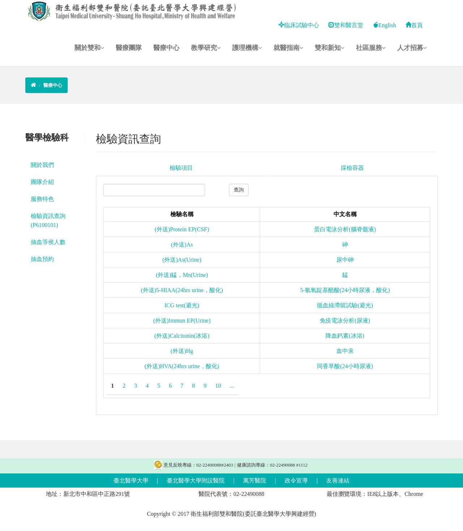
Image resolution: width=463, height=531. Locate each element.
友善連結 (337, 480)
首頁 (414, 25)
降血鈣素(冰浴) (345, 336)
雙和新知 (329, 47)
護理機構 (247, 47)
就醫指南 (288, 47)
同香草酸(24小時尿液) (345, 366)
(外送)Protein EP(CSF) (181, 229)
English (384, 25)
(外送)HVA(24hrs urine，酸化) (182, 366)
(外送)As (182, 244)
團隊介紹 (42, 182)
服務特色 (42, 199)
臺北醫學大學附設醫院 (196, 480)
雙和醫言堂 (345, 25)
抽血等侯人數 (48, 242)
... (232, 386)
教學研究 (206, 47)
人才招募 (412, 47)
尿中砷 (345, 260)
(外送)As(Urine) (181, 260)
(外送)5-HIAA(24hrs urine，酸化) (182, 290)
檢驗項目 (181, 168)
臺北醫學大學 (131, 480)
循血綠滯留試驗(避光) (345, 305)
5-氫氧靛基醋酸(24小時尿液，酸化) (345, 290)
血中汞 (345, 351)
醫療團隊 (129, 47)
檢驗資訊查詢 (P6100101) (48, 220)
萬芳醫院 (254, 480)
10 (218, 386)
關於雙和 (89, 47)
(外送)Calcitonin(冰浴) (181, 336)
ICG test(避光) (182, 305)
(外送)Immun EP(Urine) (182, 320)
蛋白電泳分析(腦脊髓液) (345, 229)
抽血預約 (42, 259)
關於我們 (42, 165)
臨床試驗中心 (299, 25)
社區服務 (371, 47)
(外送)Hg (182, 351)
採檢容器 (352, 168)
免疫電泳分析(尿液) (345, 320)
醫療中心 (166, 47)
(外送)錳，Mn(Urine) (182, 275)
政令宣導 (296, 480)
